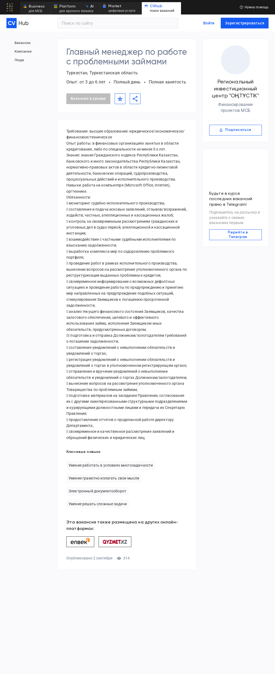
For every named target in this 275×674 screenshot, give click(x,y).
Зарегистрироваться (245, 23)
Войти (209, 23)
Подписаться (235, 130)
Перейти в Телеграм (235, 234)
